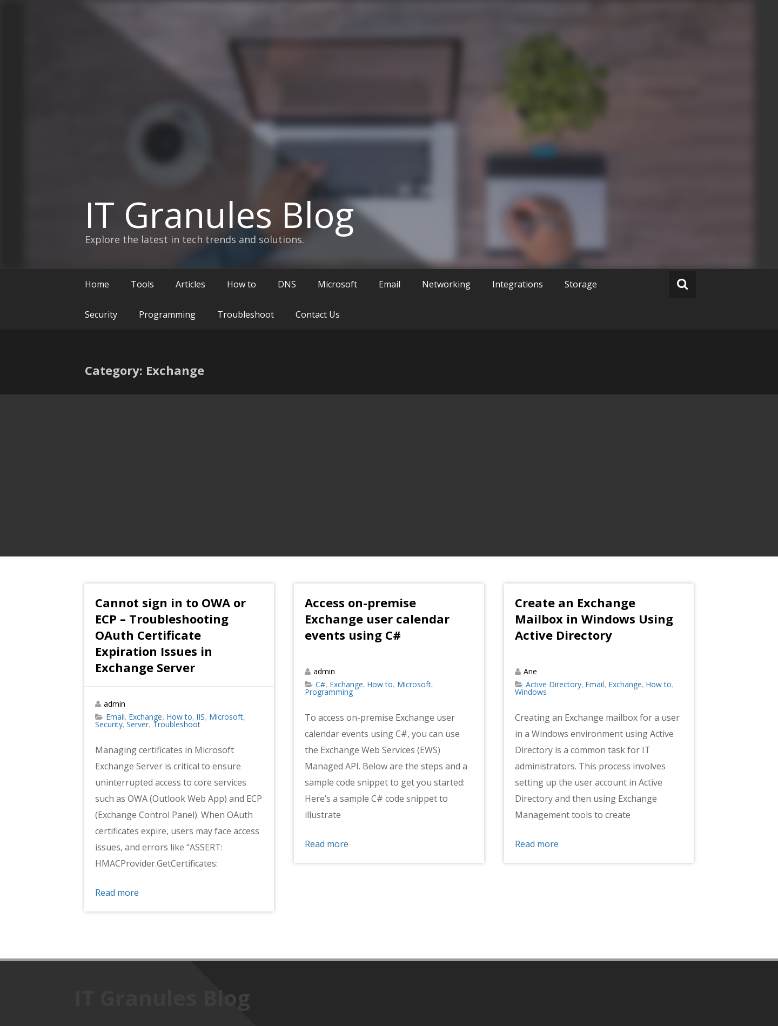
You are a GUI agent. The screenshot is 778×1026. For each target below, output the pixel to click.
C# (320, 684)
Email (389, 284)
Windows (531, 692)
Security (101, 314)
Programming (167, 314)
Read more (117, 892)
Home (97, 284)
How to (241, 284)
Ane (530, 671)
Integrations (517, 284)
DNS (287, 284)
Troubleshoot (245, 314)
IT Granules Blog (219, 214)
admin (114, 704)
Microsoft (337, 284)
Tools (142, 284)
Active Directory (553, 684)
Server (137, 724)
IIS (200, 717)
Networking (446, 284)
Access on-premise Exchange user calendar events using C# (377, 618)
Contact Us (318, 314)
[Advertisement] (389, 475)
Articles (190, 284)
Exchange (145, 717)
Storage (581, 284)
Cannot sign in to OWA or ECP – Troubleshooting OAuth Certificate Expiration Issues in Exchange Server (170, 634)
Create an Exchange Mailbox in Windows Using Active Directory (594, 618)
